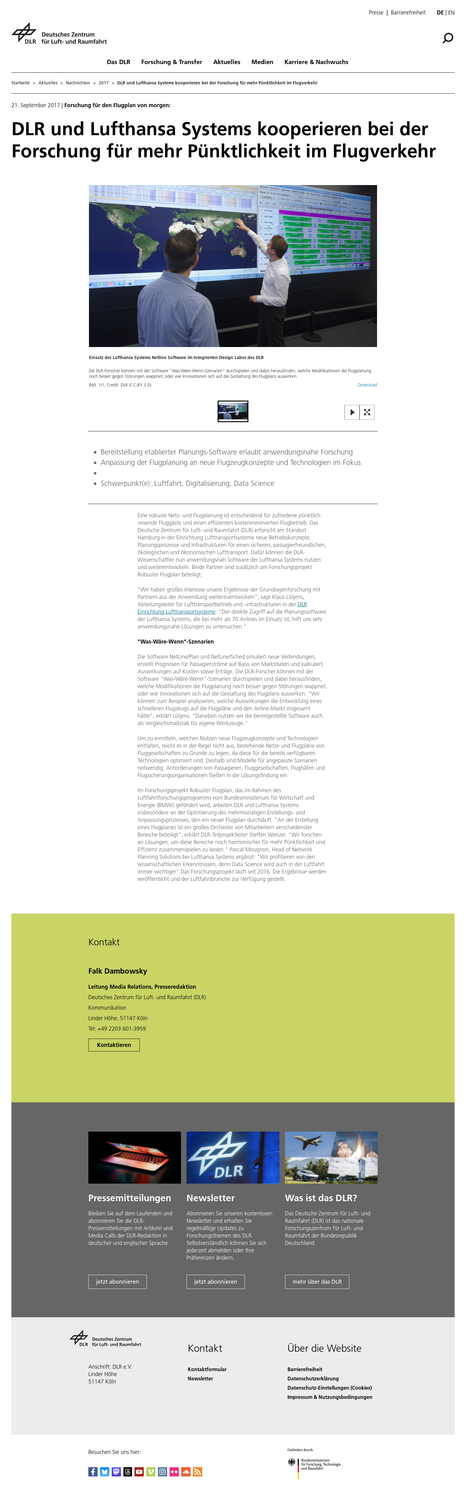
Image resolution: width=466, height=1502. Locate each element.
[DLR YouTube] (139, 1474)
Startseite (20, 83)
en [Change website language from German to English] (451, 12)
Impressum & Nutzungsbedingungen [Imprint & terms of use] (329, 1397)
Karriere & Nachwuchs (316, 62)
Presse (376, 12)
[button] (233, 292)
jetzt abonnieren (117, 1281)
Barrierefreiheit (408, 12)
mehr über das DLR (317, 1281)
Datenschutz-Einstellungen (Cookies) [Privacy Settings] (329, 1387)
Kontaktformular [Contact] (207, 1369)
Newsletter (200, 1378)
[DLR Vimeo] (150, 1474)
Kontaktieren (114, 1044)
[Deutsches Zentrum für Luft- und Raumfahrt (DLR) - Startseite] (61, 36)
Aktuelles (226, 62)
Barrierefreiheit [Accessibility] (304, 1369)
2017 (104, 83)
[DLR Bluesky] (104, 1474)
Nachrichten (78, 83)
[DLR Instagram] (162, 1474)
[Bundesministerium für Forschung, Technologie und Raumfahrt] (317, 1484)
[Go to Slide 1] (233, 411)
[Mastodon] (116, 1474)
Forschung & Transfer (171, 62)
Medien (262, 62)
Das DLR (118, 62)
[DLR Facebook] (93, 1474)
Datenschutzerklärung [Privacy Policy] (313, 1378)
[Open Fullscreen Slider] (367, 413)
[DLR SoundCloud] (186, 1474)
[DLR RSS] (197, 1474)
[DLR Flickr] (174, 1474)
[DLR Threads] (127, 1474)
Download (367, 385)
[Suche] (447, 38)
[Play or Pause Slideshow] (352, 413)
